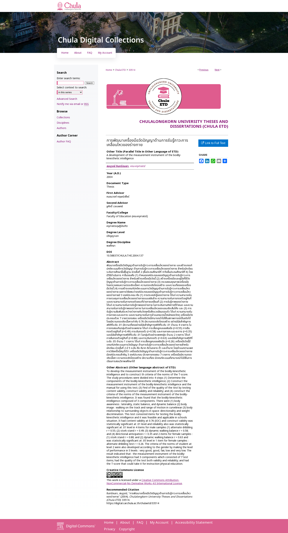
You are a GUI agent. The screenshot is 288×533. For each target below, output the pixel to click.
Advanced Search (67, 99)
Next (217, 69)
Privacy (109, 529)
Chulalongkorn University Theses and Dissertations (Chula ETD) (183, 124)
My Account (159, 522)
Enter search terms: (68, 78)
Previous (203, 69)
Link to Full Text (213, 143)
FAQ (140, 522)
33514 (132, 70)
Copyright (127, 529)
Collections (63, 117)
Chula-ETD (120, 70)
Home (109, 70)
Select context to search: (72, 87)
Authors (61, 128)
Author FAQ (64, 141)
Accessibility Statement (194, 522)
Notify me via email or (73, 104)
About (125, 522)
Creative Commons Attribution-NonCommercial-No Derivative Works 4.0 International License (144, 481)
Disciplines (63, 123)
